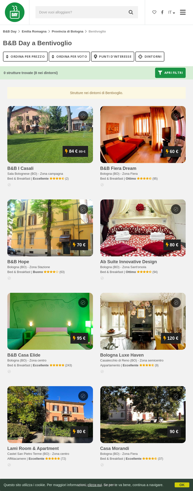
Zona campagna (51, 173)
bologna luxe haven (122, 355)
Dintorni (149, 56)
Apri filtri (170, 73)
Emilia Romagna (34, 31)
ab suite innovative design (128, 261)
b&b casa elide (23, 355)
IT (171, 12)
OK (182, 485)
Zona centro (37, 360)
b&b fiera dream (118, 168)
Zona (130, 173)
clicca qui (95, 485)
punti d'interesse (112, 56)
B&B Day (10, 31)
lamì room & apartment (33, 448)
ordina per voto (69, 56)
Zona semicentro (151, 360)
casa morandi (114, 448)
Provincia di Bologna (67, 31)
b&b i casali (20, 168)
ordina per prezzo (25, 56)
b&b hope (18, 261)
